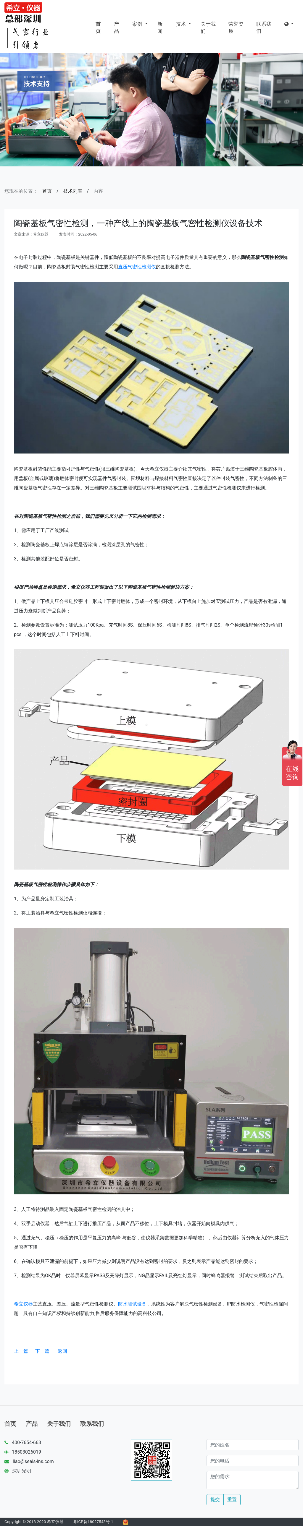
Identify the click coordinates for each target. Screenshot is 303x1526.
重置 (232, 1499)
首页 (98, 27)
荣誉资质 (236, 27)
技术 (181, 24)
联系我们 (263, 27)
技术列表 (72, 191)
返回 (62, 1351)
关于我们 (208, 27)
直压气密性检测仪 (137, 267)
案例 (138, 24)
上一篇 (21, 1351)
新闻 (159, 27)
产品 (116, 27)
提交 (215, 1499)
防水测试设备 (132, 1304)
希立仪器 (23, 1304)
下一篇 (42, 1351)
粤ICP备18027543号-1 (93, 1521)
